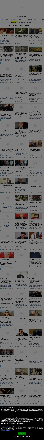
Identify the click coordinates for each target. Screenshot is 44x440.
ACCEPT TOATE (22, 433)
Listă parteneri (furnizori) (5, 430)
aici (28, 418)
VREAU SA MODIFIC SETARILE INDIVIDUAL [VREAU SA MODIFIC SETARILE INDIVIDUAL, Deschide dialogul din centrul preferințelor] (22, 436)
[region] (22, 423)
